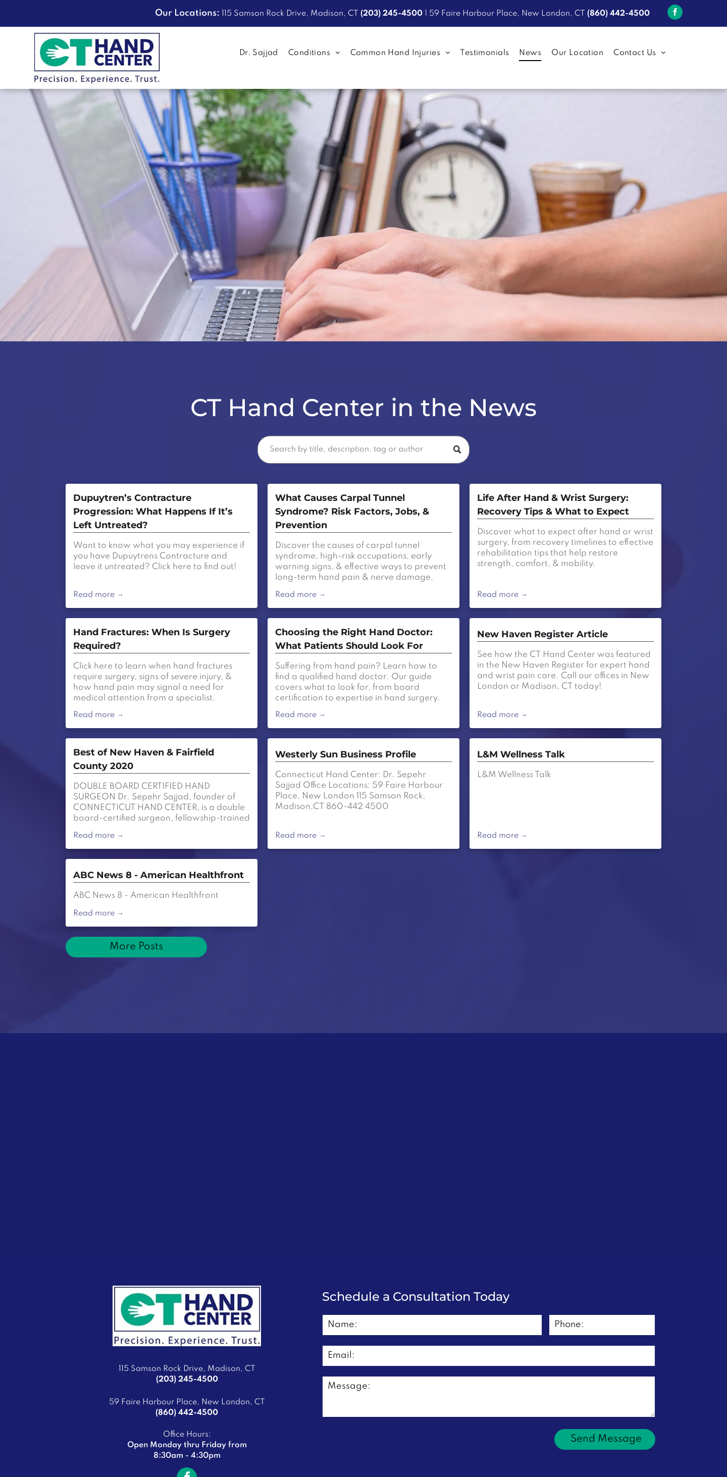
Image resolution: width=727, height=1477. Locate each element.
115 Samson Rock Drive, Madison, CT (290, 14)
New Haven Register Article (542, 634)
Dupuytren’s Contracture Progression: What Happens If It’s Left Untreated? (153, 511)
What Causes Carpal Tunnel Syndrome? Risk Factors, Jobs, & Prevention (352, 511)
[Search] (363, 450)
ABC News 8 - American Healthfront (158, 875)
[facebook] (675, 13)
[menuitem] (258, 53)
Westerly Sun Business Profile (345, 754)
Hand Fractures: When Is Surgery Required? (151, 639)
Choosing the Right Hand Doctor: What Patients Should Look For (354, 639)
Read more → (98, 595)
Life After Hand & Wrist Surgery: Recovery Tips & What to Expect (553, 504)
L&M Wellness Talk (521, 754)
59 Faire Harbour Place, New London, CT (507, 14)
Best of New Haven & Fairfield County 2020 (143, 759)
